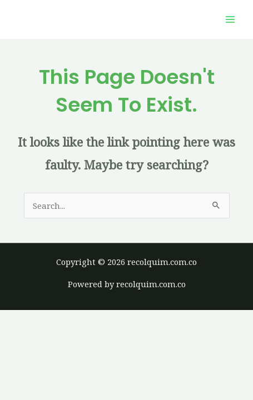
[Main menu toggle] (230, 19)
